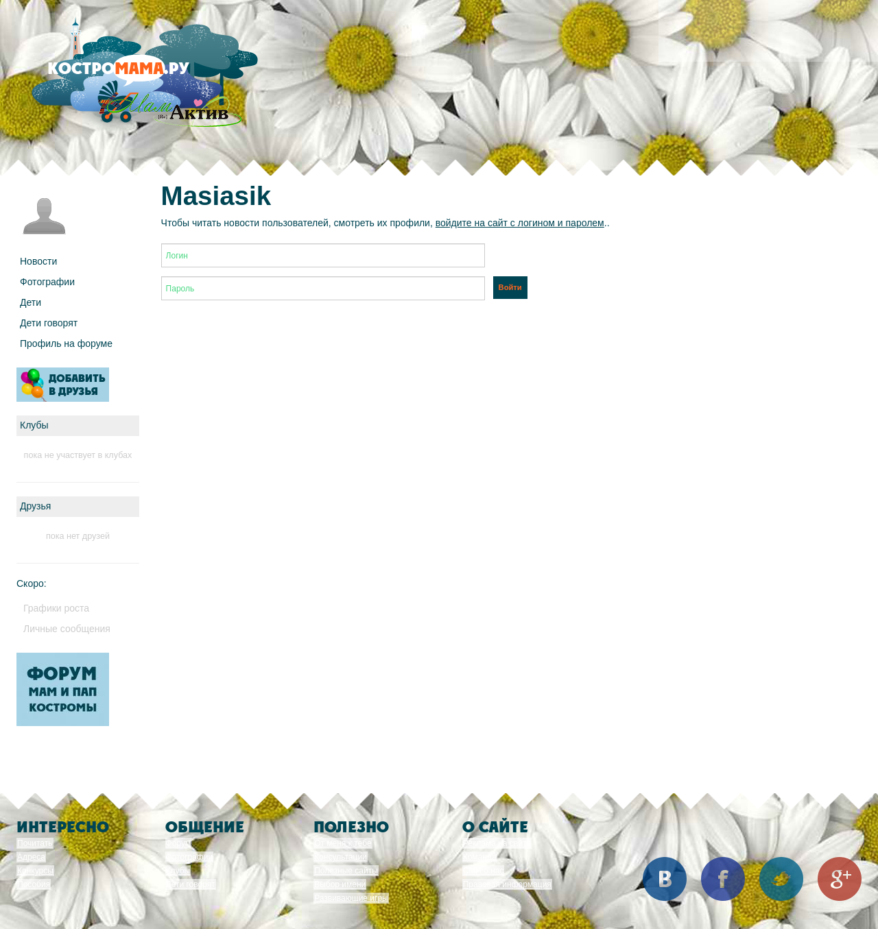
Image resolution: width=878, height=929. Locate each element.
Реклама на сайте (497, 843)
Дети (30, 302)
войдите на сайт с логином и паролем (520, 222)
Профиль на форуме (66, 343)
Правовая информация (507, 884)
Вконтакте (665, 879)
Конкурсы (35, 871)
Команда (480, 857)
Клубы (178, 871)
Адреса (31, 857)
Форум (178, 843)
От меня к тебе (342, 843)
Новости (38, 261)
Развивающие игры (351, 898)
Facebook (723, 879)
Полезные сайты (346, 871)
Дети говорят (49, 322)
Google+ (840, 879)
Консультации (340, 857)
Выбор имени (340, 884)
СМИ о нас (483, 871)
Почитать (35, 843)
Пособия (33, 884)
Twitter (781, 879)
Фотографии (47, 281)
